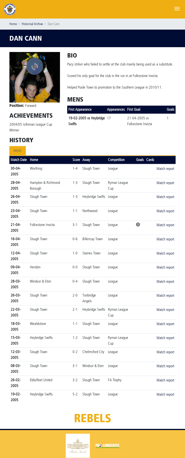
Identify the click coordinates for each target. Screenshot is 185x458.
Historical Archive (32, 24)
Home (13, 24)
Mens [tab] (17, 151)
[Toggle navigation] (177, 8)
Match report (165, 168)
